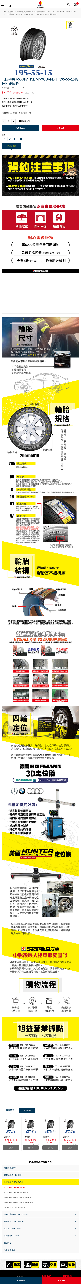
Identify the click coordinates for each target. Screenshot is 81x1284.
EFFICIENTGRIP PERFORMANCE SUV (19, 1202)
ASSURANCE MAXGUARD (66, 12)
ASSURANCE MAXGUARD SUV (16, 1192)
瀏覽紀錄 (27, 1110)
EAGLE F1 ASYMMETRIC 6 (14, 1207)
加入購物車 (20, 128)
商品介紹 (11, 145)
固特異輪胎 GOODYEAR (44, 12)
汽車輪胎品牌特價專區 (25, 12)
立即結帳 (60, 128)
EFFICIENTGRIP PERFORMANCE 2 (18, 1197)
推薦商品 (10, 1110)
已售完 (11, 1148)
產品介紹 (11, 12)
